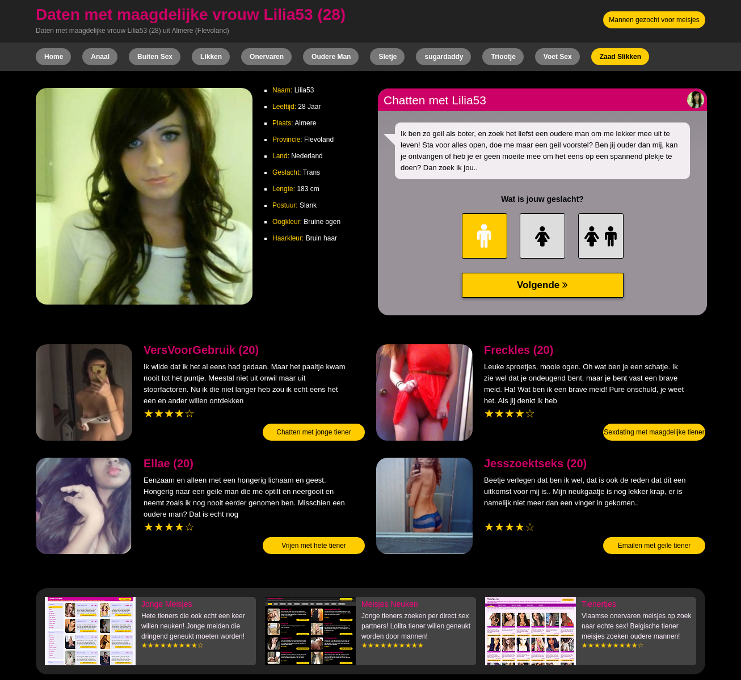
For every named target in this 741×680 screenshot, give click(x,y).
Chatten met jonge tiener (313, 432)
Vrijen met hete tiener (313, 546)
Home (53, 57)
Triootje (503, 57)
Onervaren (267, 57)
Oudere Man (331, 57)
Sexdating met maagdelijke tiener (654, 432)
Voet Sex (558, 57)
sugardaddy (443, 57)
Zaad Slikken (620, 57)
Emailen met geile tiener (654, 546)
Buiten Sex (154, 57)
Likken (211, 57)
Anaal (100, 57)
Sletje (387, 57)
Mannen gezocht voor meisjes (654, 20)
